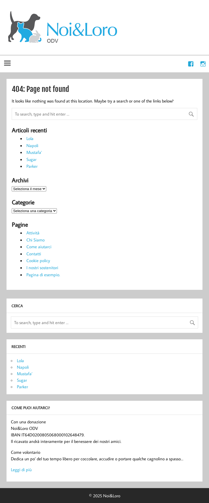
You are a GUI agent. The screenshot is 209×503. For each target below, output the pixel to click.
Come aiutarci (38, 246)
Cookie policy (38, 260)
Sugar (31, 159)
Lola (29, 138)
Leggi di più (21, 469)
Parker (32, 166)
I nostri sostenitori (42, 267)
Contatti (33, 253)
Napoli (32, 145)
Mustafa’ (34, 152)
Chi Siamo (35, 240)
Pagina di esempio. (43, 274)
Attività (32, 232)
